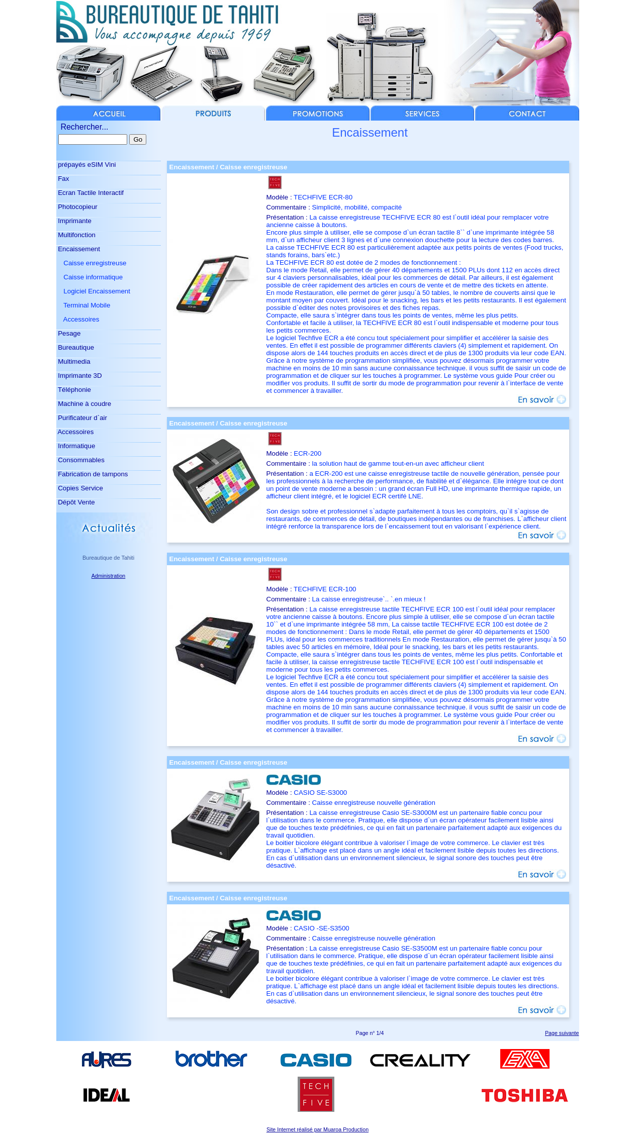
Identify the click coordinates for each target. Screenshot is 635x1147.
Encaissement (78, 249)
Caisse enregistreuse (91, 263)
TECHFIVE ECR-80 (323, 197)
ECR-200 (307, 453)
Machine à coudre (84, 403)
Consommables (80, 460)
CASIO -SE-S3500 (321, 928)
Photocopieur (77, 207)
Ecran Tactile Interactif (90, 192)
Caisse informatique (89, 277)
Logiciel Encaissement (93, 291)
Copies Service (79, 488)
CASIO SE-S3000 (320, 792)
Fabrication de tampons (92, 474)
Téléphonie (73, 389)
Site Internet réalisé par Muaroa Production (317, 1129)
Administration (109, 576)
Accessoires (78, 319)
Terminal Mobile (83, 305)
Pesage (68, 333)
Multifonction (76, 235)
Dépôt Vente (75, 502)
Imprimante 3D (79, 375)
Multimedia (73, 361)
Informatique (76, 446)
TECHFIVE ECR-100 (325, 589)
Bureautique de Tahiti (108, 558)
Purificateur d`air (81, 418)
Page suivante (562, 1033)
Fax (62, 178)
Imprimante (74, 221)
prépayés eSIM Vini (86, 164)
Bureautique (75, 347)
